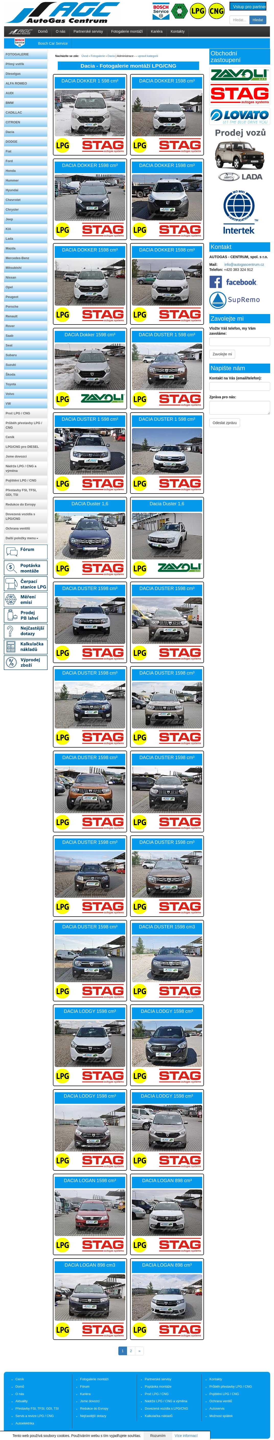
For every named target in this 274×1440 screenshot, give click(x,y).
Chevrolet (13, 200)
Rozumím (158, 1436)
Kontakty (178, 31)
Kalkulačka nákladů (159, 1416)
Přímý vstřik (15, 64)
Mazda (11, 248)
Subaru (11, 355)
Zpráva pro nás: (222, 397)
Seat (9, 345)
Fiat (8, 151)
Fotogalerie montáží (127, 31)
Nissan (11, 277)
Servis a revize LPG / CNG (35, 1416)
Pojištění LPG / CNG (21, 480)
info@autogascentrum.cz (244, 264)
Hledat (258, 20)
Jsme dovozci (16, 456)
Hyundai (12, 190)
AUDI (10, 93)
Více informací (186, 1436)
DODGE (11, 141)
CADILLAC (14, 112)
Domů (43, 31)
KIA (8, 229)
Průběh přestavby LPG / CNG (24, 425)
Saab (9, 336)
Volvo (10, 394)
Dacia (10, 132)
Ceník (10, 437)
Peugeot (12, 297)
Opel (9, 287)
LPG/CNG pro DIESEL (22, 447)
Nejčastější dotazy (93, 1416)
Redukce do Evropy (21, 504)
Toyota (11, 384)
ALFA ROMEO (16, 83)
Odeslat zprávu (225, 423)
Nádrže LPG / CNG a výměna (21, 468)
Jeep (9, 219)
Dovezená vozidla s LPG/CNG (20, 516)
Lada (9, 239)
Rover (10, 326)
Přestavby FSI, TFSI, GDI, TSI (21, 492)
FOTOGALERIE (17, 54)
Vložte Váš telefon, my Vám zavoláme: (232, 330)
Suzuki (11, 365)
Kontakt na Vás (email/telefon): (235, 378)
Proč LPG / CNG (18, 413)
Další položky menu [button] (22, 538)
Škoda (10, 374)
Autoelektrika (25, 1423)
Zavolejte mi (222, 354)
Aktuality (22, 1401)
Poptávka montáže (158, 1386)
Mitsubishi (13, 268)
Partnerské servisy (88, 31)
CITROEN (13, 122)
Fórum (84, 1386)
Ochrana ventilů (18, 528)
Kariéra (157, 31)
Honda (11, 171)
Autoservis (217, 1408)
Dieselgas (13, 74)
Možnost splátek (221, 1416)
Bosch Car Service (53, 43)
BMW (10, 103)
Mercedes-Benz (17, 258)
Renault (11, 316)
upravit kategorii (148, 55)
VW (8, 403)
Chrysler (12, 209)
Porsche (12, 306)
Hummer (12, 180)
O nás (60, 31)
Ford (9, 161)
